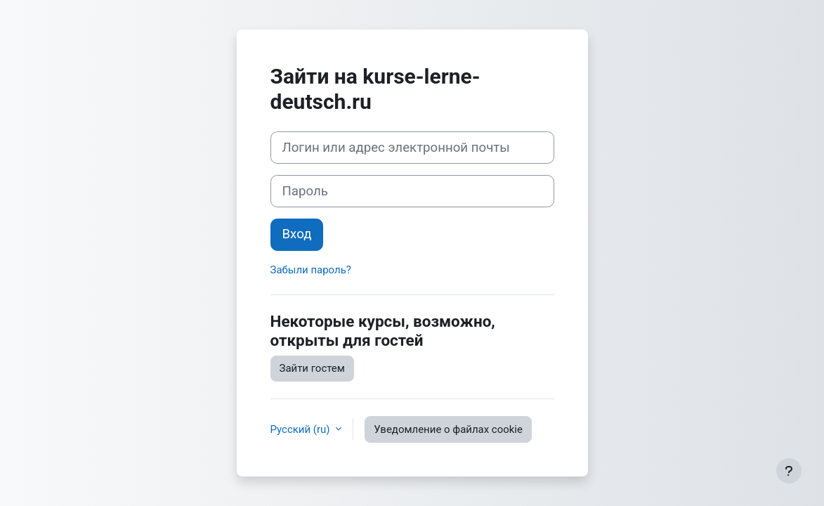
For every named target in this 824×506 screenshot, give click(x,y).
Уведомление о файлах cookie (448, 429)
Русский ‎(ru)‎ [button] (301, 429)
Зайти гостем (312, 368)
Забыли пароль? (310, 270)
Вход (297, 234)
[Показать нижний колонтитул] (789, 471)
